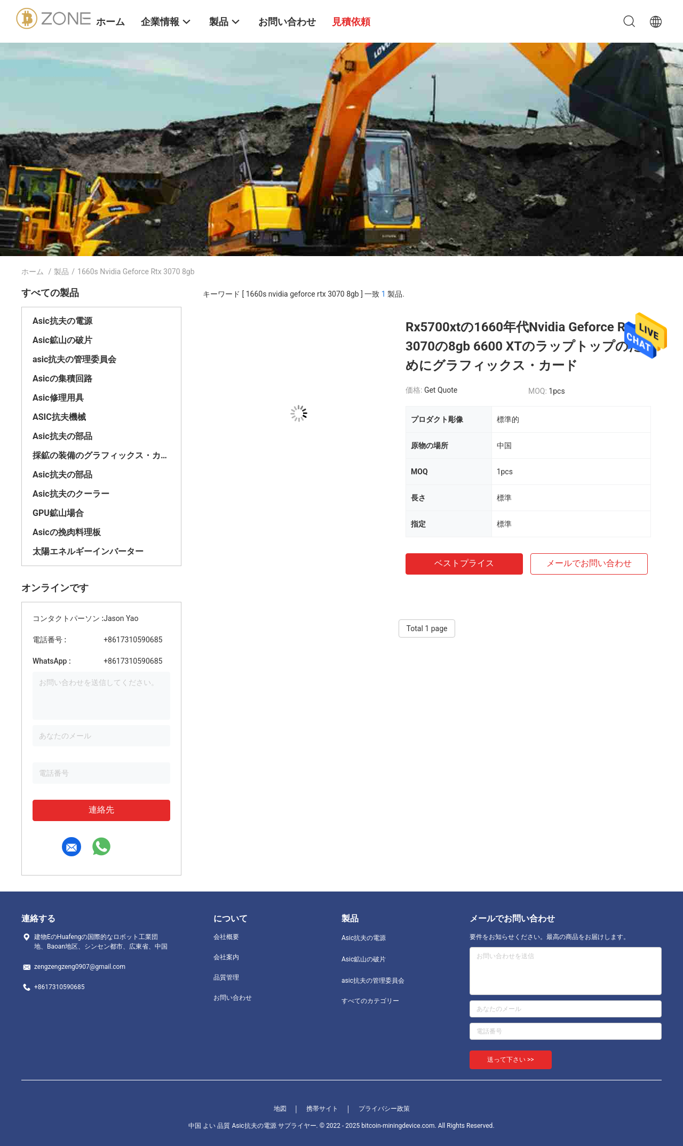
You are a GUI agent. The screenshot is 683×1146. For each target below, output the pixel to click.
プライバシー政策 (384, 1108)
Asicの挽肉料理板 (67, 532)
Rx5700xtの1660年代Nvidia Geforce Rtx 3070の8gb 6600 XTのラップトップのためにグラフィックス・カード (524, 346)
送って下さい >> (510, 1059)
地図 (280, 1108)
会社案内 (226, 957)
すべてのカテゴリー (370, 1001)
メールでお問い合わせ (589, 563)
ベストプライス (464, 563)
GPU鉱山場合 (58, 513)
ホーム (32, 271)
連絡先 (101, 810)
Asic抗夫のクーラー (71, 494)
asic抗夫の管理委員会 (74, 359)
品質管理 (226, 977)
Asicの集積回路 (62, 378)
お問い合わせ (232, 997)
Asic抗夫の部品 (62, 436)
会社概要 (226, 937)
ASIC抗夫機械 (59, 417)
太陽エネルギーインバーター (88, 551)
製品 (61, 271)
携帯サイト (322, 1108)
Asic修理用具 (58, 398)
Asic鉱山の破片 (62, 340)
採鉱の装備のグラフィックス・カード (101, 455)
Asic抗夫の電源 (62, 321)
